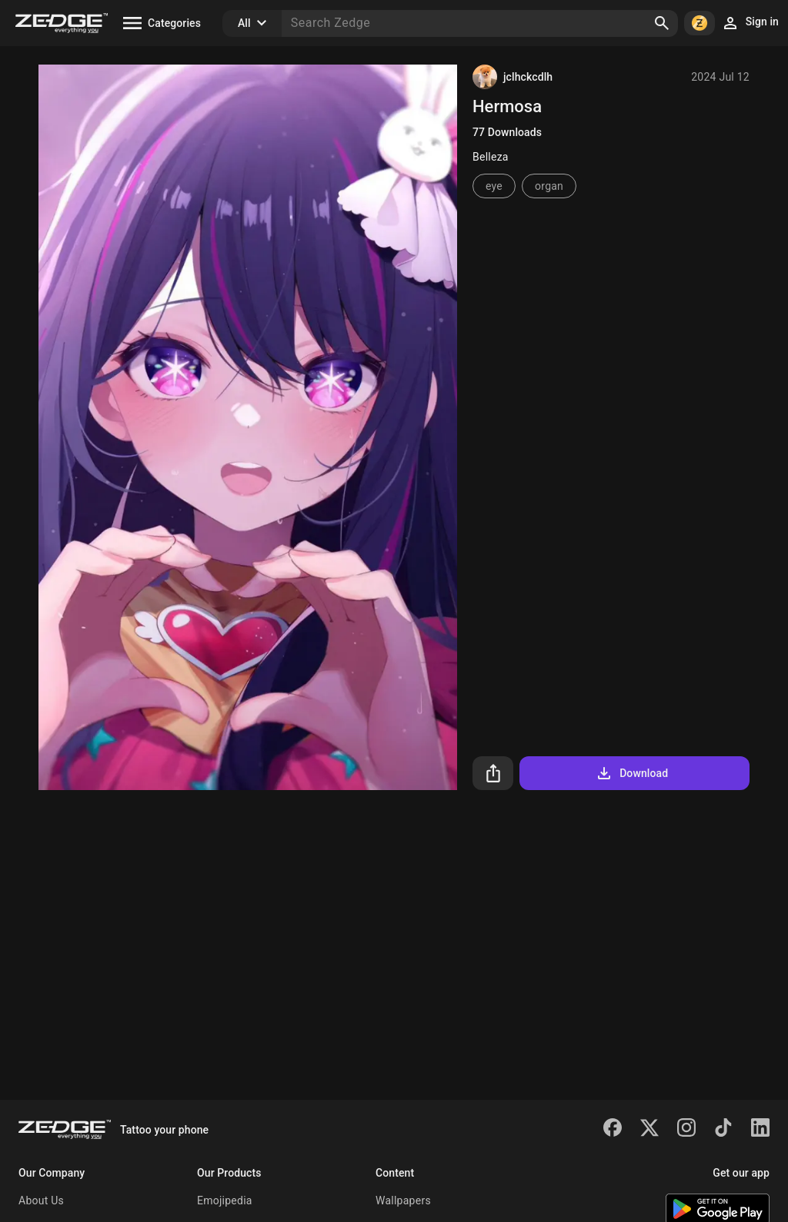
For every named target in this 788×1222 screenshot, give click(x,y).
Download (631, 773)
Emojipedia (224, 1200)
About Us (41, 1200)
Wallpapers (403, 1200)
